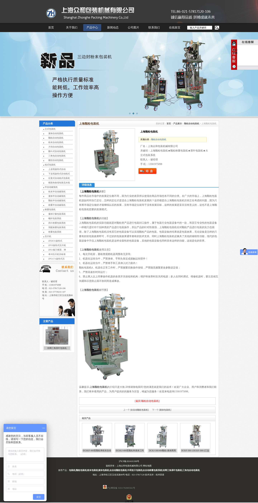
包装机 (72, 470)
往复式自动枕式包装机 (59, 178)
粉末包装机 (92, 470)
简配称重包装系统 (57, 227)
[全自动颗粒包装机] (139, 410)
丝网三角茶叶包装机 (57, 348)
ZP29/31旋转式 (55, 241)
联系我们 (154, 27)
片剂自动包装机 (55, 147)
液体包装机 (103, 470)
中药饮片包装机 (134, 470)
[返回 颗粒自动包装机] (147, 401)
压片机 (48, 236)
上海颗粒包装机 (90, 191)
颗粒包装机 (81, 470)
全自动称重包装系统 (152, 470)
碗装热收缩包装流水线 (59, 182)
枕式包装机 (50, 164)
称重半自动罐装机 (57, 205)
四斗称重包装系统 (57, 223)
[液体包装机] (165, 410)
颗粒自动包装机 (55, 138)
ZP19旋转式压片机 (57, 245)
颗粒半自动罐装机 (57, 200)
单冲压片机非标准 (57, 254)
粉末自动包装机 (55, 142)
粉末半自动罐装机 (57, 191)
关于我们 (71, 27)
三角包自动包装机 (57, 156)
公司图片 (133, 27)
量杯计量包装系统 (57, 214)
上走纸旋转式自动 (57, 169)
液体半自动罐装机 (57, 196)
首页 (51, 27)
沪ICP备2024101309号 (129, 461)
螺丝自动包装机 (55, 160)
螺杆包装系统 (54, 218)
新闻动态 (113, 27)
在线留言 (174, 27)
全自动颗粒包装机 (118, 470)
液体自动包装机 (55, 133)
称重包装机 (50, 209)
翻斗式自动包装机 (57, 151)
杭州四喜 (160, 474)
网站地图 (147, 466)
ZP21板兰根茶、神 (57, 250)
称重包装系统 (54, 232)
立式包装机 (50, 129)
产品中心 (92, 27)
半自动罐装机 (51, 187)
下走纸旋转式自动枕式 (59, 173)
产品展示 (177, 123)
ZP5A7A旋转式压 (56, 258)
